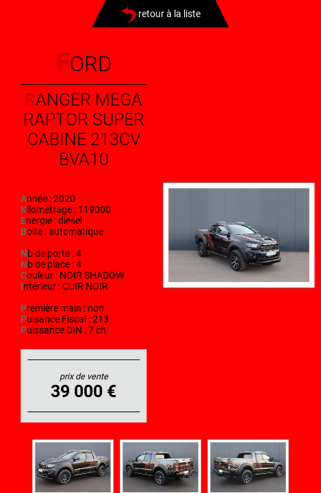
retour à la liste (160, 13)
